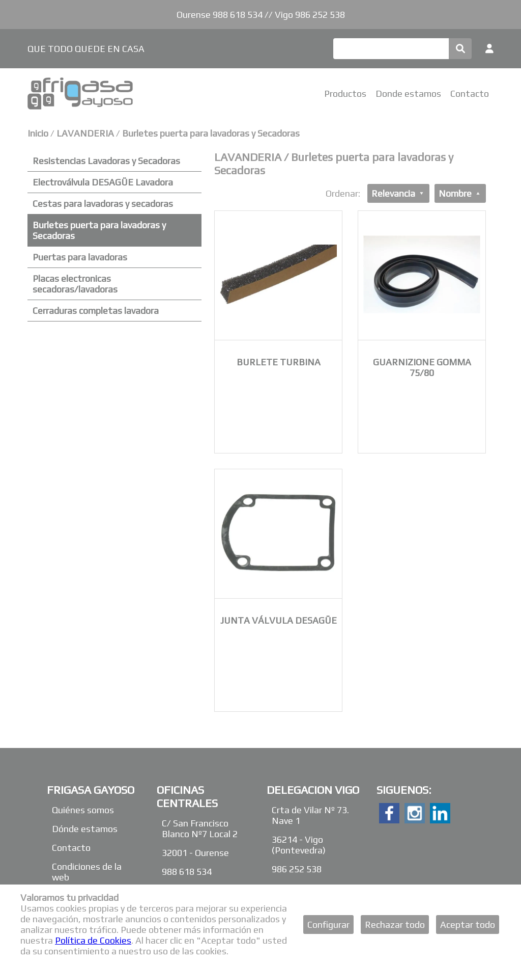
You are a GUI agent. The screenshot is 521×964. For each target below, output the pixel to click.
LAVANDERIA (85, 133)
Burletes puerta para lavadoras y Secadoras (211, 133)
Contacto (469, 93)
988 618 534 (187, 871)
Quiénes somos (83, 810)
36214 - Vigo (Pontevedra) (299, 844)
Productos (345, 93)
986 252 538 (297, 869)
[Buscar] (391, 48)
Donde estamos (408, 93)
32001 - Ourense (195, 852)
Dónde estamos (85, 828)
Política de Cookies (93, 940)
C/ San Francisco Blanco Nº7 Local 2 (200, 828)
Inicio (37, 133)
